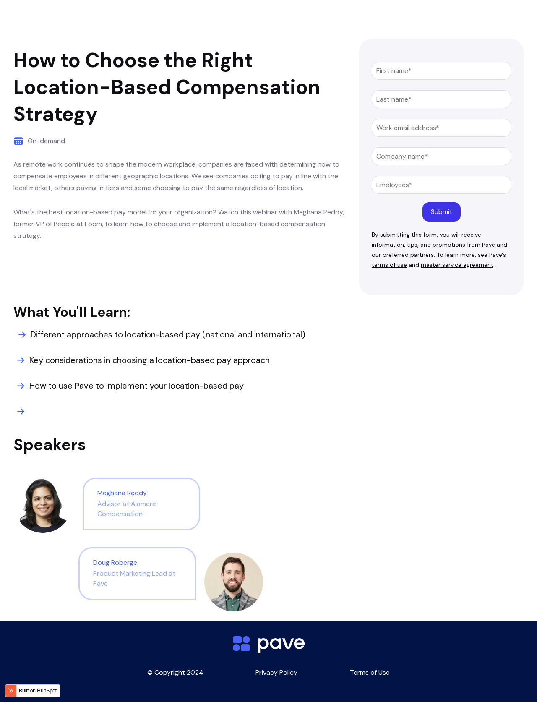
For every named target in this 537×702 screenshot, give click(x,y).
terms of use (389, 265)
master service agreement (457, 265)
